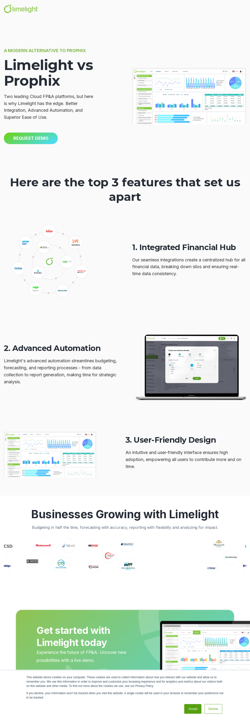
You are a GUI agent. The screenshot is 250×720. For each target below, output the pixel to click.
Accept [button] (192, 709)
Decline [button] (213, 709)
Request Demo (30, 138)
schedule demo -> (60, 662)
